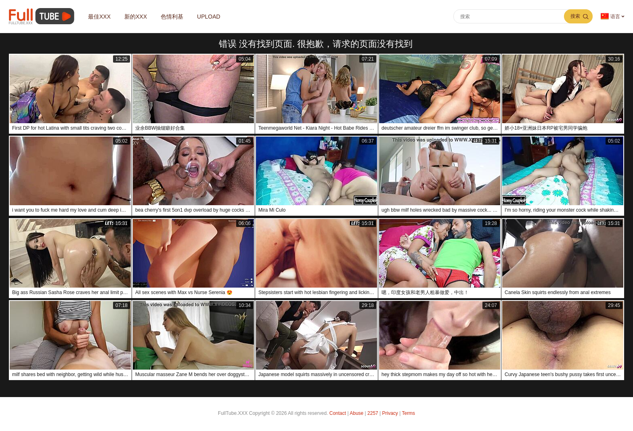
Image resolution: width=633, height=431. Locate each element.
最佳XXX (99, 16)
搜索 (575, 16)
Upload (208, 16)
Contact (337, 413)
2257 (372, 413)
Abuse (356, 413)
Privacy (390, 413)
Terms (408, 413)
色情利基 (172, 16)
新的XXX (135, 16)
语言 (610, 16)
